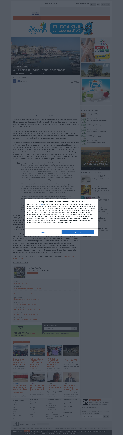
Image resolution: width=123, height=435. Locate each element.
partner (41, 204)
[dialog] (61, 217)
